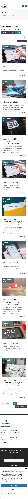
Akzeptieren (14, 485)
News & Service (8, 15)
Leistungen (14, 430)
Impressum (17, 497)
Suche (18, 32)
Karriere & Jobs (15, 435)
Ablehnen (14, 489)
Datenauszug (14, 439)
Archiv (11, 32)
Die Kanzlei (3, 430)
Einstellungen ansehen (14, 493)
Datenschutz (11, 497)
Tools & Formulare (15, 432)
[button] (26, 468)
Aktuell (5, 32)
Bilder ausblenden (20, 406)
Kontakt (3, 432)
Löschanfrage (4, 442)
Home (2, 15)
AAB (2, 437)
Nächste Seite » (21, 40)
